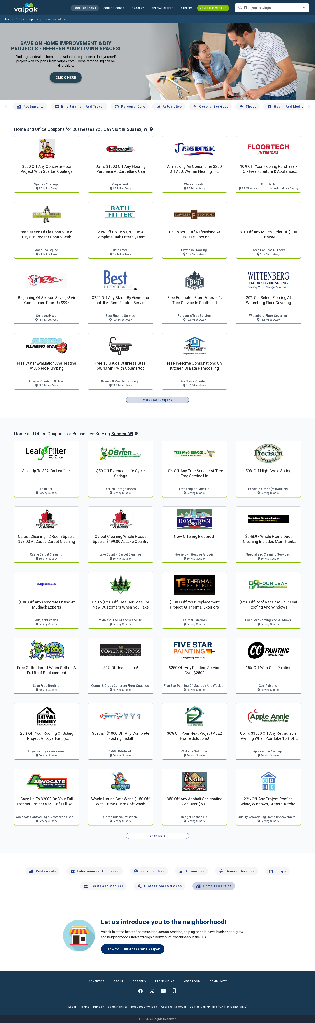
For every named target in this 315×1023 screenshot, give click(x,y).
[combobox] (272, 7)
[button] (162, 8)
